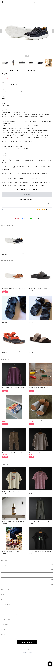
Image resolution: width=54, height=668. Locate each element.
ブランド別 (4, 565)
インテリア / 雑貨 (5, 619)
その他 (3, 629)
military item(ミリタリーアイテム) (10, 614)
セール (3, 634)
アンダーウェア (5, 590)
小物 (2, 580)
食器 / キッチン (5, 624)
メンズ (2, 570)
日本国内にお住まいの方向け (27, 199)
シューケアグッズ (5, 605)
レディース (3, 575)
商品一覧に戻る (27, 642)
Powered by (27, 652)
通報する (50, 203)
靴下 (2, 595)
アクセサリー (4, 585)
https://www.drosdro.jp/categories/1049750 (15, 148)
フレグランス (4, 600)
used (2, 609)
